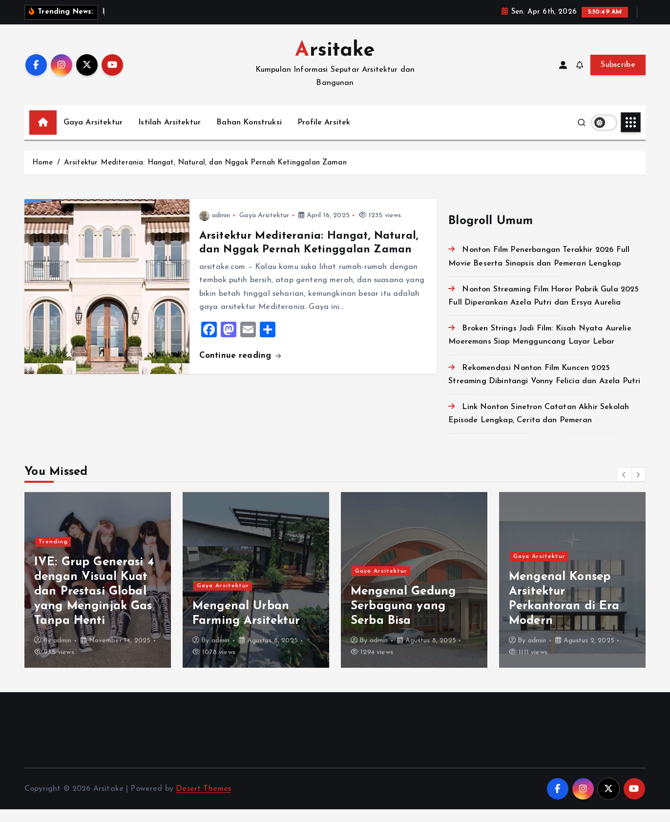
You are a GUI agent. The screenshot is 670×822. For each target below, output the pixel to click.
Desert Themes (203, 801)
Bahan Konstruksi (249, 135)
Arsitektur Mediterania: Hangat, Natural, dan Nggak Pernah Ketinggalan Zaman (205, 175)
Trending (53, 554)
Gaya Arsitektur (93, 135)
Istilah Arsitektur (169, 135)
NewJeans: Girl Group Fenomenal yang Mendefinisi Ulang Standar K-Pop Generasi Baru (95, 604)
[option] (97, 592)
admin (214, 228)
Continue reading (240, 368)
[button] (624, 487)
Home (42, 175)
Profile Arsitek (323, 135)
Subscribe (618, 77)
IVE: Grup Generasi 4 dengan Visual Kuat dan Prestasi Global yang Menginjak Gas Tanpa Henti (252, 604)
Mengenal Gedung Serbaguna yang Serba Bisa (561, 618)
